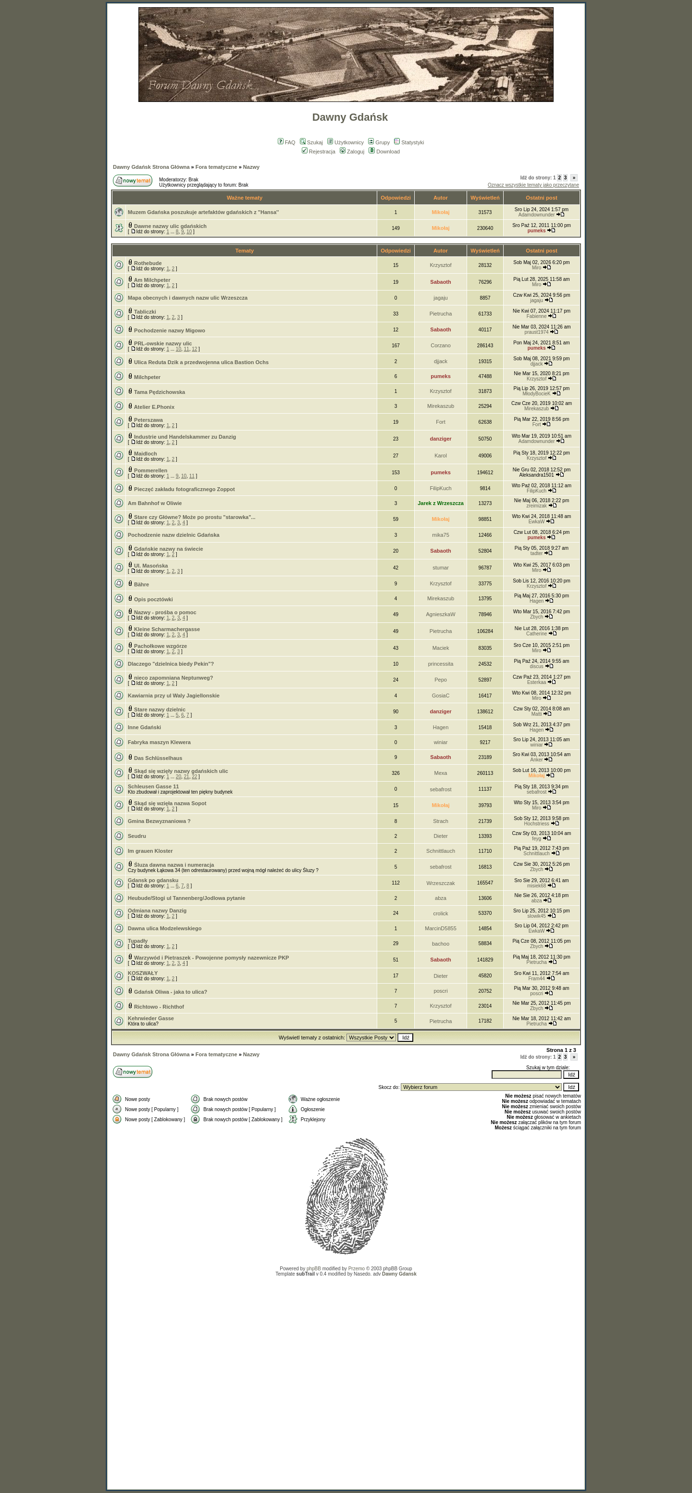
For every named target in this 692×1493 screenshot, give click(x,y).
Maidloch (145, 453)
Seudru (137, 836)
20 (178, 776)
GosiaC (441, 695)
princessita (441, 664)
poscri (440, 991)
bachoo (440, 944)
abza (440, 898)
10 (189, 231)
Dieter (440, 836)
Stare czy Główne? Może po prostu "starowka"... (194, 517)
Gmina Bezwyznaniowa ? (159, 821)
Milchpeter (147, 377)
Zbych (536, 617)
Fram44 (536, 978)
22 (194, 776)
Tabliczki (145, 312)
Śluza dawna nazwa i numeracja (174, 865)
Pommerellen (150, 470)
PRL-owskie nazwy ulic (163, 343)
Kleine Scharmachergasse (167, 629)
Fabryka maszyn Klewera (159, 742)
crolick (440, 913)
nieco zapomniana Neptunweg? (173, 678)
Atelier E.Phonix (154, 407)
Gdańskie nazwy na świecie (168, 549)
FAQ (287, 142)
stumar (440, 567)
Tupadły (138, 941)
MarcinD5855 (440, 928)
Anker (537, 759)
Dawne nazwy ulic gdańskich (170, 226)
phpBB (314, 1268)
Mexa (440, 773)
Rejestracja (318, 151)
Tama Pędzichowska (159, 392)
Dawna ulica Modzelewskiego (164, 928)
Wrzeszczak (441, 883)
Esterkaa (536, 682)
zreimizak (536, 505)
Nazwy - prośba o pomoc (165, 612)
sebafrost (440, 789)
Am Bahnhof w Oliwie (155, 503)
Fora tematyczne (216, 167)
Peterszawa (148, 420)
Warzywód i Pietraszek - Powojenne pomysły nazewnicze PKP (211, 958)
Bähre (141, 584)
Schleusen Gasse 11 (153, 786)
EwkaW (537, 521)
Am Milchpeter (152, 280)
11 (186, 349)
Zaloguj (352, 151)
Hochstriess (536, 823)
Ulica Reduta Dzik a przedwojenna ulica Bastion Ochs (201, 362)
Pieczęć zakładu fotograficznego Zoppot (184, 489)
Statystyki (409, 142)
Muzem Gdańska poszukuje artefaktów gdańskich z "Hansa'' (203, 212)
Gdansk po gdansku (153, 880)
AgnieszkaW (440, 614)
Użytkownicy (345, 142)
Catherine (536, 633)
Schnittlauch (440, 851)
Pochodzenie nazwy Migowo (169, 330)
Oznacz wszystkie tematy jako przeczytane (533, 185)
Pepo (440, 680)
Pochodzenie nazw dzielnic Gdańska (174, 535)
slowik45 (536, 916)
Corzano (441, 345)
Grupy (379, 142)
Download (384, 151)
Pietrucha (441, 313)
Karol (440, 455)
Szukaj (311, 142)
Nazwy (251, 167)
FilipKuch (440, 488)
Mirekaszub (440, 406)
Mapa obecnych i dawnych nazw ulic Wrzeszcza (187, 298)
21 (186, 776)
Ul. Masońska (151, 566)
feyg (536, 838)
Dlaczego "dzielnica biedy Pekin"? (171, 664)
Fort (440, 422)
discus (536, 666)
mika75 (440, 535)
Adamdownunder (537, 214)
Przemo (356, 1268)
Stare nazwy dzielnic (159, 709)
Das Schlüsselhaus (158, 758)
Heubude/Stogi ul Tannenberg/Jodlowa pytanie (186, 898)
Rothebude (147, 263)
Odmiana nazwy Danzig (157, 910)
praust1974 (537, 332)
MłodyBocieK (536, 393)
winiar (441, 742)
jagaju (440, 298)
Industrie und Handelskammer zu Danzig (185, 437)
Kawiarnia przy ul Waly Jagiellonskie (174, 695)
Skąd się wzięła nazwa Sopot (170, 803)
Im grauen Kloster (150, 851)
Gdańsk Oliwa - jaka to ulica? (170, 992)
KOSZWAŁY (143, 973)
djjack (440, 361)
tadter (537, 553)
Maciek (440, 648)
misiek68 (536, 885)
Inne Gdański (144, 727)
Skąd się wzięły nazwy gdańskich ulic (181, 771)
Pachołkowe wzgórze (160, 646)
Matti (536, 714)
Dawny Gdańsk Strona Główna (151, 167)
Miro (536, 267)
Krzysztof (440, 265)
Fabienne (537, 316)
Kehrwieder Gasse (151, 1018)
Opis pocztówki (153, 599)
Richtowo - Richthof (159, 1007)
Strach (440, 821)
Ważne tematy (244, 198)
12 (194, 349)
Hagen (537, 601)
